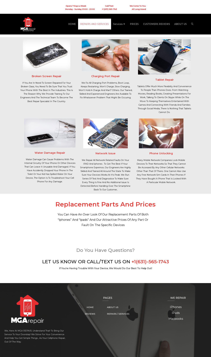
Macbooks (176, 318)
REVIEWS (90, 314)
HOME (90, 307)
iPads (176, 313)
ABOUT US (112, 307)
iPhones (176, 307)
